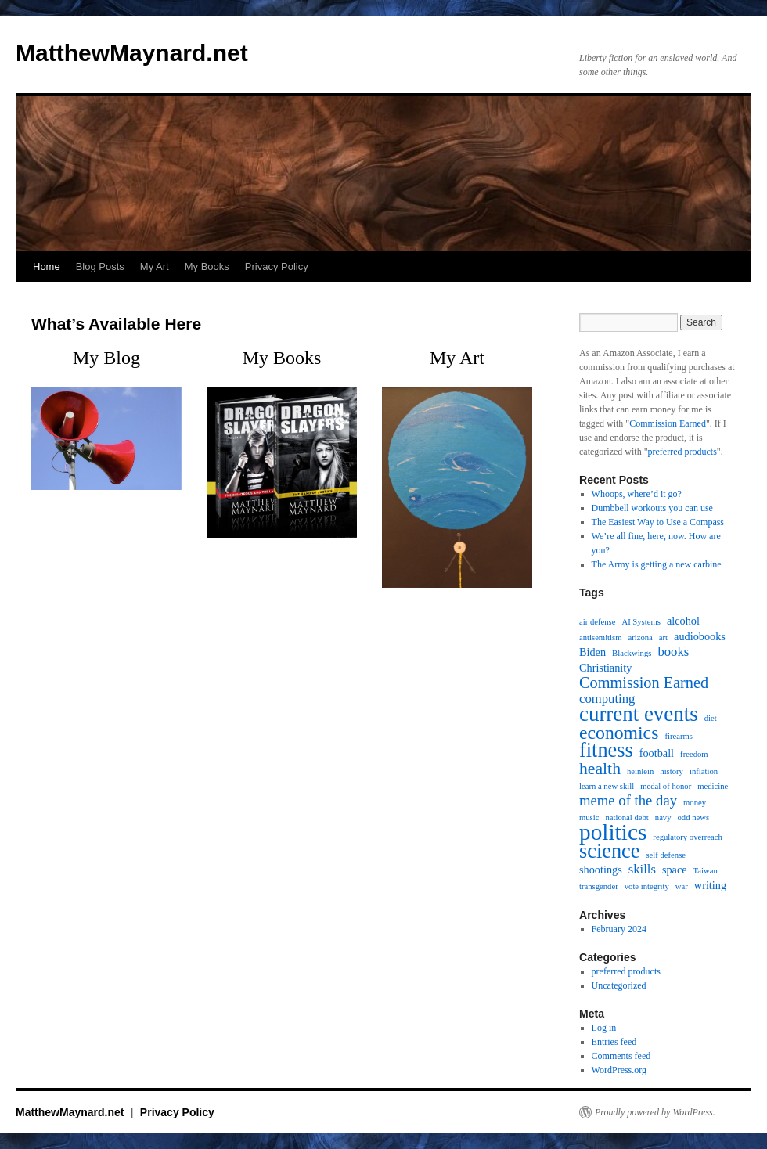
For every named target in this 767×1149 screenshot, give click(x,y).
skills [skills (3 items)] (642, 870)
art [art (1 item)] (663, 637)
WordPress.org (619, 1069)
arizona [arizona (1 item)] (640, 637)
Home (46, 266)
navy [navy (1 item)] (663, 817)
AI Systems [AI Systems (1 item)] (640, 622)
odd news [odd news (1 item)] (694, 817)
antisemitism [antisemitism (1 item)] (600, 637)
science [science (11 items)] (609, 852)
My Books (207, 266)
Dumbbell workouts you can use (652, 507)
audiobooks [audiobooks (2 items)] (700, 636)
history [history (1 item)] (671, 771)
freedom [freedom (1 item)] (694, 754)
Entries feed (614, 1041)
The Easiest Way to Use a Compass (658, 522)
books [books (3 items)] (673, 652)
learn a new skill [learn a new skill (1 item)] (606, 786)
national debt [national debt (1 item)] (626, 817)
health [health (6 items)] (600, 769)
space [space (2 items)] (674, 869)
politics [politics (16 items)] (612, 832)
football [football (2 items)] (656, 753)
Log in (604, 1027)
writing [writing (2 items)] (710, 885)
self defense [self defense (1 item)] (666, 855)
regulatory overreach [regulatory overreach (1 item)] (687, 837)
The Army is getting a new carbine (657, 564)
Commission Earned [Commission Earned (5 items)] (643, 682)
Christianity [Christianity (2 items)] (605, 667)
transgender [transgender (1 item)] (598, 886)
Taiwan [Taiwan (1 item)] (705, 870)
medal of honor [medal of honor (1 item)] (665, 786)
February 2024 (619, 929)
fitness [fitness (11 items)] (606, 751)
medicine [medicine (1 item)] (712, 786)
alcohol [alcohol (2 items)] (683, 620)
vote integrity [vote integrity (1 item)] (647, 886)
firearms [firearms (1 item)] (678, 736)
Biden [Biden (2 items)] (592, 652)
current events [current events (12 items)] (638, 714)
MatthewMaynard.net (132, 53)
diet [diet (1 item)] (710, 718)
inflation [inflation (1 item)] (704, 771)
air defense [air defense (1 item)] (597, 622)
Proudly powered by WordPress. (655, 1112)
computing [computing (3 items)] (607, 699)
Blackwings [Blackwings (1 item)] (631, 653)
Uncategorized (619, 985)
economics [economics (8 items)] (618, 733)
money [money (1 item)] (694, 802)
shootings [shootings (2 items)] (600, 869)
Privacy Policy (276, 266)
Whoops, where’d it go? (637, 493)
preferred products (682, 451)
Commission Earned (667, 423)
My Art (154, 266)
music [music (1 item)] (589, 817)
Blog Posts (100, 266)
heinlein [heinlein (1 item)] (640, 771)
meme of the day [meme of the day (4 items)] (628, 801)
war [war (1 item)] (681, 886)
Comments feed (621, 1055)
